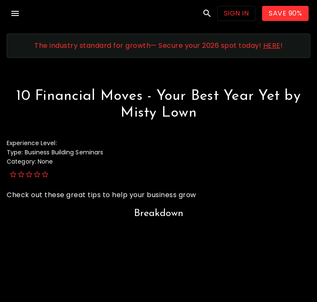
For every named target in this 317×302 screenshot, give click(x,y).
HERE (272, 45)
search (207, 13)
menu (15, 13)
